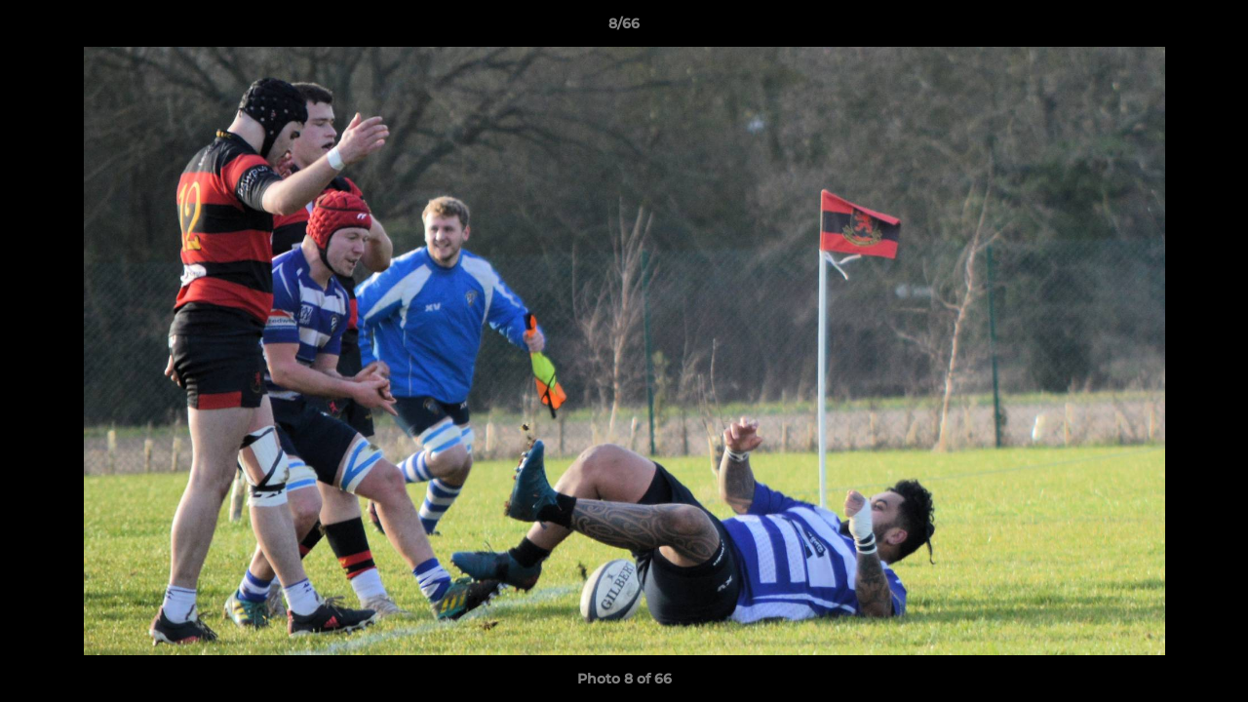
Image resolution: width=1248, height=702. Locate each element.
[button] (1213, 28)
